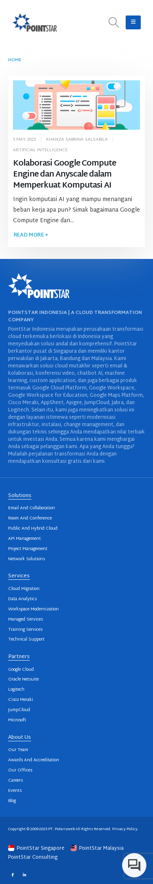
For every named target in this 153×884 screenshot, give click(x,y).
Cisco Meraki (20, 700)
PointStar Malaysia (97, 848)
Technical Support (26, 639)
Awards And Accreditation (33, 760)
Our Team (18, 750)
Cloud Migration (24, 589)
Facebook (12, 874)
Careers (15, 781)
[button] (114, 22)
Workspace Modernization (33, 609)
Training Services (25, 630)
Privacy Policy (124, 829)
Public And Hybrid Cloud (33, 529)
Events (15, 791)
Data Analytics (22, 599)
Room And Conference (30, 518)
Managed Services (25, 619)
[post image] (76, 105)
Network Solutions (26, 559)
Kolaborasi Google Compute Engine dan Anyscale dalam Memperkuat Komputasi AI (64, 175)
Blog (12, 801)
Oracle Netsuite (23, 679)
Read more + (31, 235)
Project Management (27, 549)
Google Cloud (21, 670)
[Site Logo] (34, 22)
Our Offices (20, 770)
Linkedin (24, 874)
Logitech (16, 690)
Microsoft (17, 720)
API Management (24, 539)
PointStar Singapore (37, 848)
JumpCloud (19, 710)
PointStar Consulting (33, 857)
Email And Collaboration (31, 508)
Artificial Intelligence (40, 150)
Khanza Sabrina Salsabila (77, 140)
